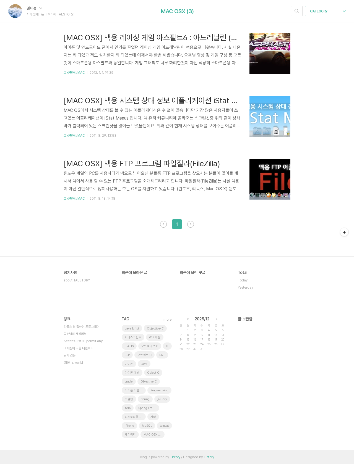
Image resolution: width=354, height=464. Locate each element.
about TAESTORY (77, 280)
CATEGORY (328, 11)
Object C (153, 373)
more (167, 319)
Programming (159, 390)
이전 (163, 224)
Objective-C (155, 328)
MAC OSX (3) (177, 11)
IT (167, 346)
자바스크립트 (133, 337)
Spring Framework (148, 408)
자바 (153, 417)
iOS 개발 (154, 337)
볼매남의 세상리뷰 (75, 334)
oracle (129, 381)
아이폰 (129, 364)
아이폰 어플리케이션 (135, 390)
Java (144, 364)
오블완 (129, 399)
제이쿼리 (130, 434)
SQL (162, 355)
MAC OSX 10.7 (154, 434)
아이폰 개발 (132, 373)
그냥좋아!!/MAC (74, 73)
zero (128, 408)
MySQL (147, 426)
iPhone (129, 426)
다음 (190, 224)
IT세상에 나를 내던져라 (78, 348)
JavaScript (132, 328)
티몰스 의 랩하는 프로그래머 (81, 327)
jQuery (162, 399)
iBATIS (129, 346)
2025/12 (202, 319)
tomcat (164, 426)
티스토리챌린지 (134, 417)
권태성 (34, 8)
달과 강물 (70, 355)
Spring (145, 399)
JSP (127, 355)
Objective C (148, 381)
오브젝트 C (144, 355)
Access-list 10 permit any (83, 341)
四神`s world (73, 363)
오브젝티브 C (149, 346)
